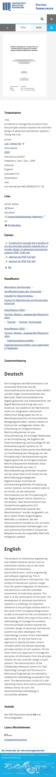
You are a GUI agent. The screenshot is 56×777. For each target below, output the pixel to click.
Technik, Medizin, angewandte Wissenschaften (26, 316)
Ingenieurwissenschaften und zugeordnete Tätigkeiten (26, 346)
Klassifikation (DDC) (14, 310)
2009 (7, 152)
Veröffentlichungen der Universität (22, 291)
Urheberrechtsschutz (15, 739)
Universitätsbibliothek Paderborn (22, 755)
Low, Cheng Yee (12, 143)
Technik (11, 322)
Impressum (43, 755)
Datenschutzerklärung (10, 757)
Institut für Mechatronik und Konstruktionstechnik (26, 302)
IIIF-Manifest (14, 225)
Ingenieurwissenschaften (20, 340)
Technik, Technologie (30, 322)
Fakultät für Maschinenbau (18, 295)
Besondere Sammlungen (17, 287)
